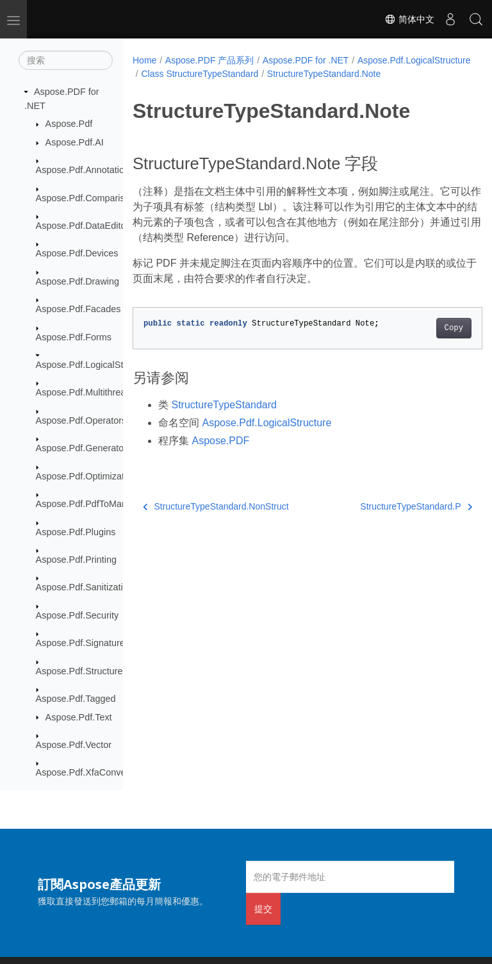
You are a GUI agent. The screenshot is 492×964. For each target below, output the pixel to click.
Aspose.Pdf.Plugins (76, 532)
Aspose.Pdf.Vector (73, 745)
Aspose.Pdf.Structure (79, 671)
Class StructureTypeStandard (322, 74)
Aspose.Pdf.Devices (77, 253)
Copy (429, 341)
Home (144, 60)
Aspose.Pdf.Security (77, 615)
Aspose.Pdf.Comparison (85, 198)
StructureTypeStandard (224, 418)
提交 (263, 908)
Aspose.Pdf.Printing (76, 559)
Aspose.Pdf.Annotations (85, 170)
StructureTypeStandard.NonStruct (216, 520)
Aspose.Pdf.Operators (81, 420)
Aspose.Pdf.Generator (81, 448)
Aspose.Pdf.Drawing (77, 281)
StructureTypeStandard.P (391, 520)
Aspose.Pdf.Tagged (76, 699)
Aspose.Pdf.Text (78, 717)
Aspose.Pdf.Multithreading (90, 392)
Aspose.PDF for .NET (306, 60)
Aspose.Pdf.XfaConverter (88, 772)
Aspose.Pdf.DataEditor (82, 225)
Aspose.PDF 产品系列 (209, 60)
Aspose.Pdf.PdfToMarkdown (94, 504)
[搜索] (66, 60)
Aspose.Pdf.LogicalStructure (94, 365)
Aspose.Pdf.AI (74, 142)
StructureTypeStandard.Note (197, 87)
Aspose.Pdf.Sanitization (84, 587)
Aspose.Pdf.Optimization (86, 476)
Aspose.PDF (220, 454)
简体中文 (409, 19)
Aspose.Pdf (69, 124)
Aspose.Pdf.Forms (73, 337)
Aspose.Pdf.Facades (78, 309)
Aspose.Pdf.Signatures (82, 643)
